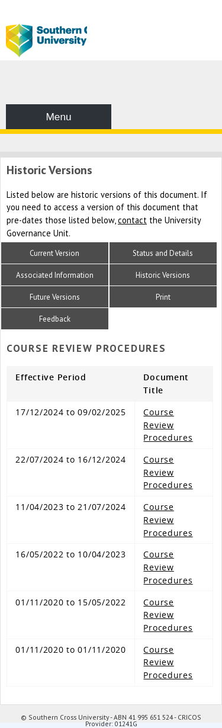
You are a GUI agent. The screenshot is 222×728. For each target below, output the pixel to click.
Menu (58, 117)
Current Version (54, 253)
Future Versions (55, 297)
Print (163, 297)
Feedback (54, 319)
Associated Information (55, 275)
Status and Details (163, 253)
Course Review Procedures (167, 424)
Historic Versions (163, 275)
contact (132, 220)
